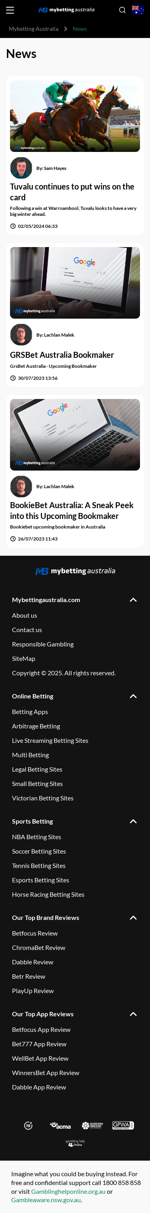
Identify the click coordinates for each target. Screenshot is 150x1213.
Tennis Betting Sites (39, 865)
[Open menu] (10, 10)
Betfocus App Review (41, 1029)
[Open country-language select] (138, 10)
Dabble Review (32, 962)
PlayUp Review (33, 990)
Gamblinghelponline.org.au (68, 1191)
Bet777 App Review (39, 1043)
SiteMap (23, 658)
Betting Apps (30, 711)
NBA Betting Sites (36, 836)
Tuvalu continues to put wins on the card (72, 192)
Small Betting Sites (37, 783)
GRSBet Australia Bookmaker (62, 354)
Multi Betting (30, 754)
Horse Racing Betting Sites (48, 894)
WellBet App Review (40, 1058)
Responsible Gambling (43, 644)
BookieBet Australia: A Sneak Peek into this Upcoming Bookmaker (72, 510)
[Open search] (122, 10)
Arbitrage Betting (36, 726)
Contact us (27, 629)
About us (24, 615)
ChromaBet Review (38, 947)
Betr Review (28, 976)
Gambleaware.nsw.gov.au (46, 1199)
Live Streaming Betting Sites (50, 740)
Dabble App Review (39, 1087)
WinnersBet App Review (45, 1072)
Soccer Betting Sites (39, 851)
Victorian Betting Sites (43, 798)
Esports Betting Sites (40, 880)
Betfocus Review (35, 933)
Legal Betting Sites (37, 769)
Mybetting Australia (33, 28)
